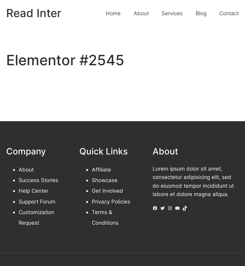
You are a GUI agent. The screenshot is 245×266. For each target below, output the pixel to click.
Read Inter (33, 13)
